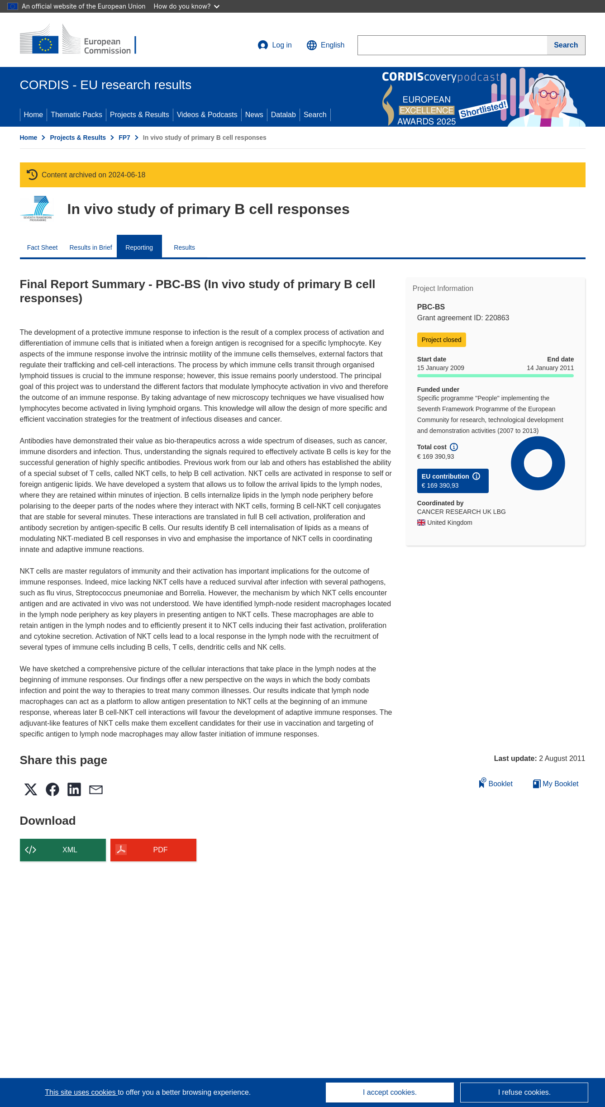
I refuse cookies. (524, 1092)
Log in (274, 45)
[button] (325, 45)
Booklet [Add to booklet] (496, 782)
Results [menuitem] (184, 247)
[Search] (566, 45)
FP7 (124, 137)
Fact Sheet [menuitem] (42, 247)
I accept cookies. (390, 1092)
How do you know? (187, 6)
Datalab (283, 115)
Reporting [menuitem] (139, 247)
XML (69, 850)
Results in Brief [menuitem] (91, 247)
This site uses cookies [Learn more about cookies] (81, 1092)
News (254, 115)
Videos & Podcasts (207, 115)
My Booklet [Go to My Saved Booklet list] (556, 783)
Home (33, 115)
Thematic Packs (76, 115)
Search (315, 115)
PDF (160, 850)
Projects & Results (139, 115)
